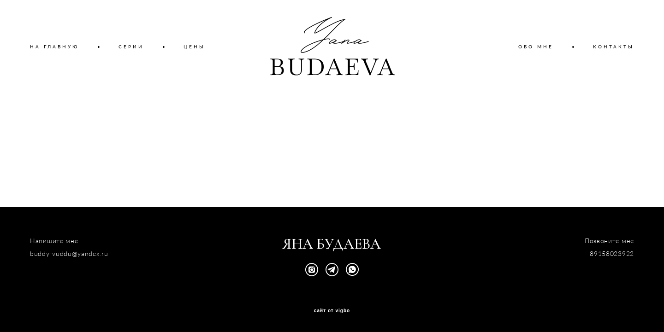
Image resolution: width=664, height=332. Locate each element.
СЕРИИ (131, 46)
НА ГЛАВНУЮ (54, 46)
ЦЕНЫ (194, 46)
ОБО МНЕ (535, 46)
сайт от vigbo (332, 311)
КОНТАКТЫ (613, 46)
